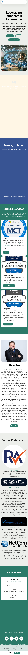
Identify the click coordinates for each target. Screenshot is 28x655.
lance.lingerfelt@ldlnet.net (15, 587)
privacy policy (16, 648)
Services (13, 634)
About (7, 634)
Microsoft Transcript (9, 286)
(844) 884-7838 (16, 583)
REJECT (10, 652)
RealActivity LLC (14, 471)
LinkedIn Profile (8, 325)
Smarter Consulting (14, 529)
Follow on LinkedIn (14, 40)
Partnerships (14, 637)
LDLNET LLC (9, 2)
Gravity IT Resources (14, 489)
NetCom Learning (14, 550)
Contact (20, 634)
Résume (19, 36)
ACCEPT (17, 652)
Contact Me (10, 36)
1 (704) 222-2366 (17, 585)
